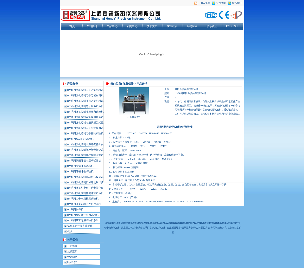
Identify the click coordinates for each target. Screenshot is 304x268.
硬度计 (71, 231)
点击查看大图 (134, 117)
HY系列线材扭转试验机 (80, 138)
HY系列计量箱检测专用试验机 (84, 204)
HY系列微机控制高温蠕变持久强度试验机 (85, 145)
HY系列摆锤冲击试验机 (80, 166)
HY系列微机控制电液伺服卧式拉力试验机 (85, 123)
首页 (72, 26)
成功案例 (172, 26)
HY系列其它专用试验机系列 (83, 220)
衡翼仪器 (128, 83)
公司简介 (92, 26)
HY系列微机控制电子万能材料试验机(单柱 (85, 90)
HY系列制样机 (75, 209)
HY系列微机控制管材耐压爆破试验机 (85, 177)
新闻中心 (132, 26)
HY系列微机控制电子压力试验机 (85, 106)
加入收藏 (205, 3)
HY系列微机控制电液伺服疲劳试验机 (85, 118)
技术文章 (221, 3)
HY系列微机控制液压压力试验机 (85, 111)
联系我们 (237, 3)
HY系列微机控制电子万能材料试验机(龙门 (85, 96)
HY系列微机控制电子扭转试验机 (85, 133)
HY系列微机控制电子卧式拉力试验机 (85, 129)
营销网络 (192, 26)
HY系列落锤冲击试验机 (80, 171)
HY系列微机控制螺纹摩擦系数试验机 (85, 156)
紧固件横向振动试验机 (186, 89)
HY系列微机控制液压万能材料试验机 (85, 101)
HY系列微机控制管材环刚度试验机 (85, 183)
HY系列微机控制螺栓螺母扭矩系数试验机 (85, 150)
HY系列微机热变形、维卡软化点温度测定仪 (85, 188)
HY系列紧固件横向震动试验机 (84, 160)
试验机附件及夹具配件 (79, 225)
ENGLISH (232, 26)
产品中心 (112, 26)
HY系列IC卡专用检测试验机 (83, 198)
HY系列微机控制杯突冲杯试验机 (85, 193)
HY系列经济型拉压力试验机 (83, 214)
